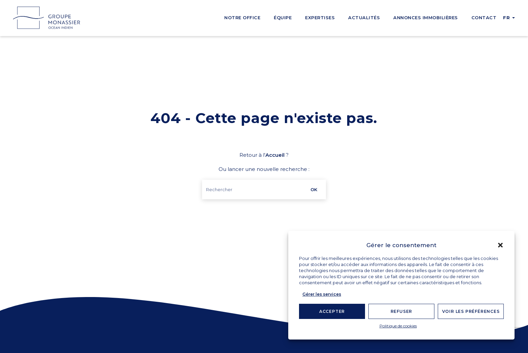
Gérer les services (321, 294)
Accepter (332, 311)
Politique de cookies (398, 325)
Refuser (401, 311)
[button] (500, 245)
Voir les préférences (471, 311)
